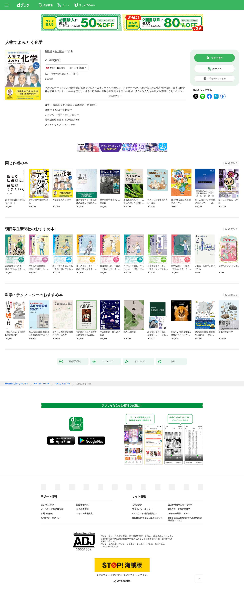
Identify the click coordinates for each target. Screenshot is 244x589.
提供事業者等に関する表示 (180, 505)
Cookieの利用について (178, 513)
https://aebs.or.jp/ (110, 546)
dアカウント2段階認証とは (144, 513)
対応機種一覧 (82, 505)
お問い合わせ (47, 513)
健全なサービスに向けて (179, 509)
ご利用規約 (137, 505)
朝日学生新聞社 (63, 109)
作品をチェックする (217, 78)
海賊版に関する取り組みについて (147, 518)
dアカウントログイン (50, 518)
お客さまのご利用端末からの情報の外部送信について (185, 519)
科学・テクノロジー (68, 114)
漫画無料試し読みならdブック (16, 384)
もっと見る (230, 163)
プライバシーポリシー (142, 509)
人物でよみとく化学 (62, 384)
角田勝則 (92, 104)
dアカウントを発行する (109, 575)
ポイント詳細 (76, 67)
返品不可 (49, 79)
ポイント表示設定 (84, 513)
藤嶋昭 (48, 51)
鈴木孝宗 (79, 104)
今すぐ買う (217, 57)
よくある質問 (82, 509)
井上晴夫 (59, 51)
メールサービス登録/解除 (52, 509)
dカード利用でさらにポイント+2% (60, 74)
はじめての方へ (48, 505)
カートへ (217, 68)
